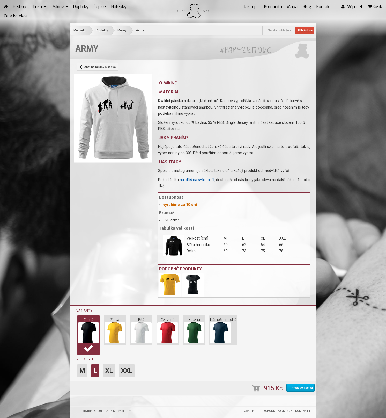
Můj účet (351, 6)
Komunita (273, 6)
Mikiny (60, 6)
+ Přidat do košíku (300, 387)
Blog (307, 6)
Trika (39, 6)
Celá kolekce (16, 16)
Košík (375, 6)
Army (140, 30)
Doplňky (80, 6)
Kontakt (323, 6)
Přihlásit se (305, 30)
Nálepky (119, 6)
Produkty (102, 30)
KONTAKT (301, 411)
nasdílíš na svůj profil (197, 180)
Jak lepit (251, 6)
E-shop (19, 6)
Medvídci (79, 30)
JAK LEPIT (251, 411)
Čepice (100, 6)
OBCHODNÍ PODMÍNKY (276, 411)
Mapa (292, 6)
